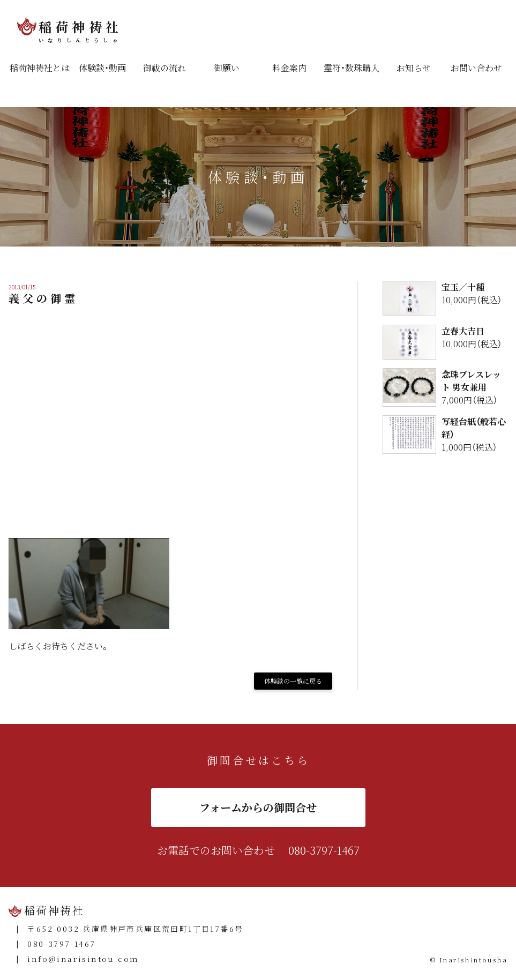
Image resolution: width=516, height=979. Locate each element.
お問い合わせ (476, 68)
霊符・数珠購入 (351, 68)
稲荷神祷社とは (40, 68)
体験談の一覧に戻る (293, 680)
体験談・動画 (102, 68)
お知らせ (414, 68)
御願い (227, 68)
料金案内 (289, 68)
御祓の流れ (164, 68)
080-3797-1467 (324, 850)
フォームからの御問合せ (258, 807)
